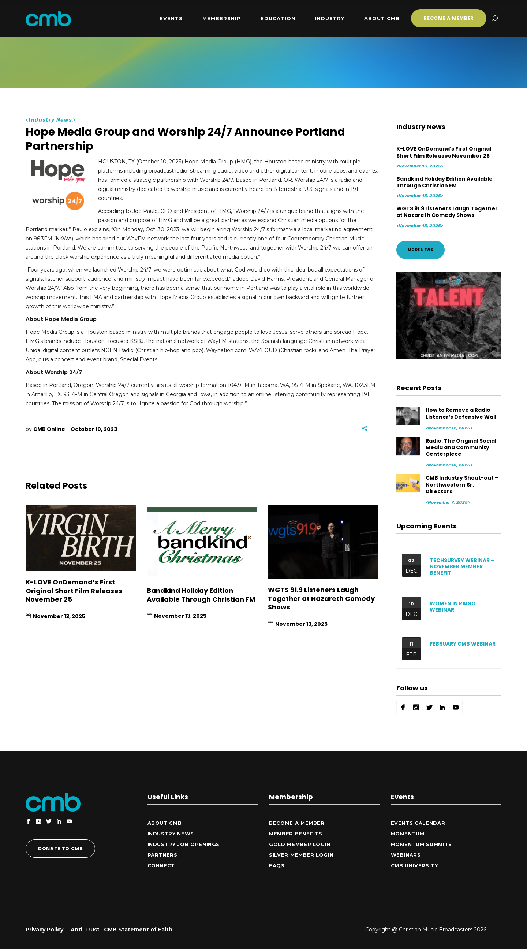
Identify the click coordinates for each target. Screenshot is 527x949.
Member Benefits (295, 834)
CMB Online (49, 429)
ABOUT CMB (164, 823)
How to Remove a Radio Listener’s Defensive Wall (461, 413)
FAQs (277, 865)
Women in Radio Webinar (453, 606)
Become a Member (297, 823)
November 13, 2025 (59, 616)
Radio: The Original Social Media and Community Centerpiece (461, 447)
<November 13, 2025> (419, 166)
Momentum (408, 834)
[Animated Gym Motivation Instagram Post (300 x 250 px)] (449, 357)
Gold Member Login (299, 844)
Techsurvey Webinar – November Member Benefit (462, 566)
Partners (162, 855)
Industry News (50, 120)
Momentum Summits (421, 844)
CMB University (414, 865)
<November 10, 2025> (449, 465)
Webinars (406, 855)
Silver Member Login (301, 855)
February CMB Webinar (463, 643)
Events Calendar (418, 823)
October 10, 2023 (94, 429)
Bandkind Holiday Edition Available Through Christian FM (201, 594)
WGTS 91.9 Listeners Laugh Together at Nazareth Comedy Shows (321, 598)
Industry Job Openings (183, 844)
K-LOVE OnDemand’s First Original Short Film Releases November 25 (74, 590)
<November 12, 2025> (449, 428)
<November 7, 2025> (448, 502)
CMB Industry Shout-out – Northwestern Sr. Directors (462, 484)
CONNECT (161, 865)
